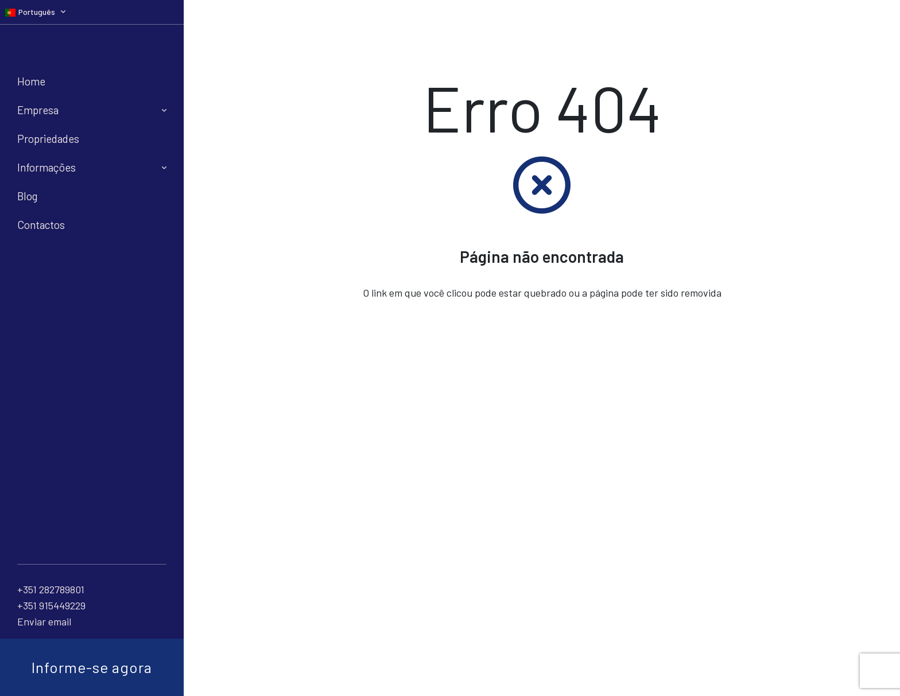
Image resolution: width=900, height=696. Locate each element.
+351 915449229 (51, 605)
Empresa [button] (91, 109)
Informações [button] (91, 167)
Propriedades (48, 138)
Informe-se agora (92, 667)
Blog (27, 196)
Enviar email (44, 621)
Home (31, 81)
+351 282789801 (50, 589)
